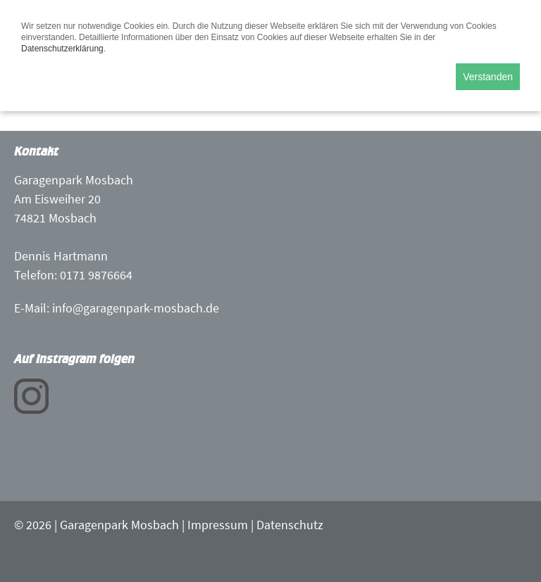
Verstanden (488, 76)
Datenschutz (289, 525)
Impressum (217, 525)
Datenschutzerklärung (62, 48)
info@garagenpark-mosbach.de (135, 308)
